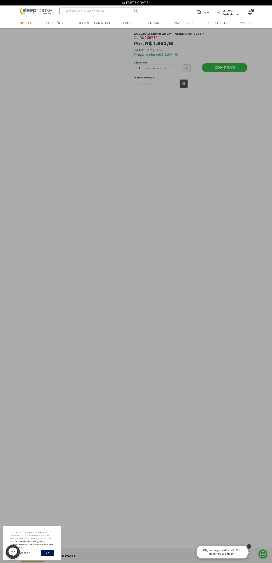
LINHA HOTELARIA (239, 23)
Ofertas (26, 23)
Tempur (132, 23)
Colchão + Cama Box (83, 23)
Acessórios (186, 23)
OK (47, 552)
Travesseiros (158, 23)
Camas (113, 23)
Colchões (49, 23)
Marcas (210, 23)
